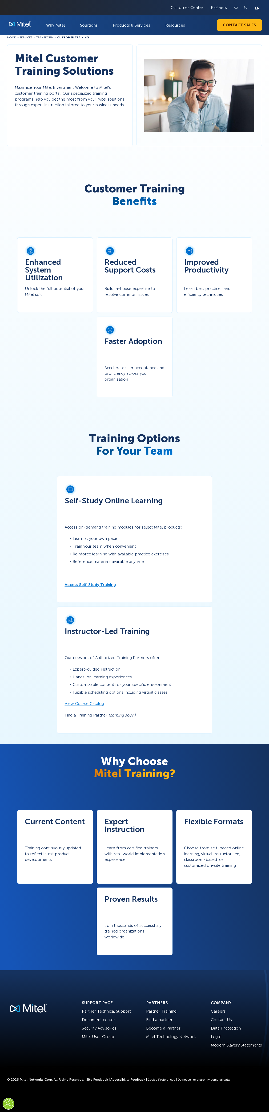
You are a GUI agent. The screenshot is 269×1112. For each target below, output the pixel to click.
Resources (175, 25)
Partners (219, 7)
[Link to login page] (245, 7)
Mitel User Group (98, 1036)
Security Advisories (99, 1028)
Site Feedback (97, 1080)
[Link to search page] (236, 7)
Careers (218, 1011)
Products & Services (131, 25)
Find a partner (159, 1019)
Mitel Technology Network (171, 1036)
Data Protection (226, 1028)
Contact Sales (239, 25)
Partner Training (161, 1011)
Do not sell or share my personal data (203, 1079)
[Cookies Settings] (8, 1104)
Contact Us (221, 1019)
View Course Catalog (84, 703)
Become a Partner (163, 1028)
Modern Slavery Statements (236, 1045)
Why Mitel (55, 25)
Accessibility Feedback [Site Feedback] (127, 1080)
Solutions (89, 25)
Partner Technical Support (106, 1011)
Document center (98, 1019)
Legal (216, 1036)
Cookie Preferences (161, 1079)
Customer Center (187, 7)
